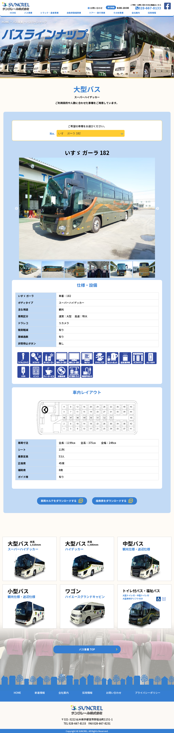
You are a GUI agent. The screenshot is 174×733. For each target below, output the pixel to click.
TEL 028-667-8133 (75, 723)
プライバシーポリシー (147, 692)
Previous (16, 208)
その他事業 (118, 12)
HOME (13, 12)
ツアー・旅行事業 (97, 12)
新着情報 (40, 692)
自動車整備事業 (74, 12)
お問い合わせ (95, 8)
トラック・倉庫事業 (49, 12)
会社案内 (136, 12)
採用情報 (152, 12)
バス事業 (28, 12)
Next (157, 208)
